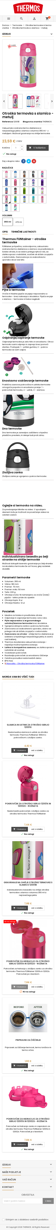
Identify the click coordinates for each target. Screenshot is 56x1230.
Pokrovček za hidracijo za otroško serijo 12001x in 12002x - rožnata (28, 962)
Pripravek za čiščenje (28, 1040)
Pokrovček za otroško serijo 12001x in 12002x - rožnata (28, 804)
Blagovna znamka (32, 121)
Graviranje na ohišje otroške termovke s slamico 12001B (28, 883)
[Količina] (15, 148)
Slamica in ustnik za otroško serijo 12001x (28, 726)
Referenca (7, 121)
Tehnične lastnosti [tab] (23, 231)
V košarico (37, 147)
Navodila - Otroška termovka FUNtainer (25, 663)
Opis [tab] (5, 231)
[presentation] (25, 1211)
